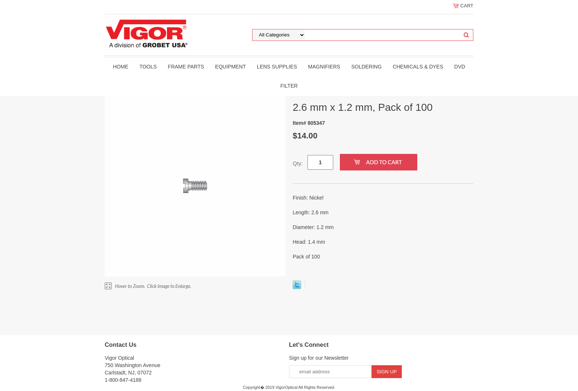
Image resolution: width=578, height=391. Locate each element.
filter (288, 86)
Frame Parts (186, 67)
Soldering (366, 67)
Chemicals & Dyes (418, 67)
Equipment (230, 67)
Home (120, 67)
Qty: (298, 163)
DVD (459, 67)
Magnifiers (324, 67)
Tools (148, 67)
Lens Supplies (277, 67)
